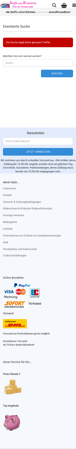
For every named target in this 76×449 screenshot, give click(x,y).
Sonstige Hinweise (13, 215)
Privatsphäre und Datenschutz (20, 249)
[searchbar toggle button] (54, 5)
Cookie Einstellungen (14, 255)
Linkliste (8, 228)
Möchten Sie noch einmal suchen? (22, 56)
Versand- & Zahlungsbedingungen (22, 201)
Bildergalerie (10, 222)
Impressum (9, 188)
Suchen (57, 73)
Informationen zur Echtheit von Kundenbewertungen (32, 235)
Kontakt (7, 195)
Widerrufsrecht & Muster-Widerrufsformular (27, 208)
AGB (5, 242)
